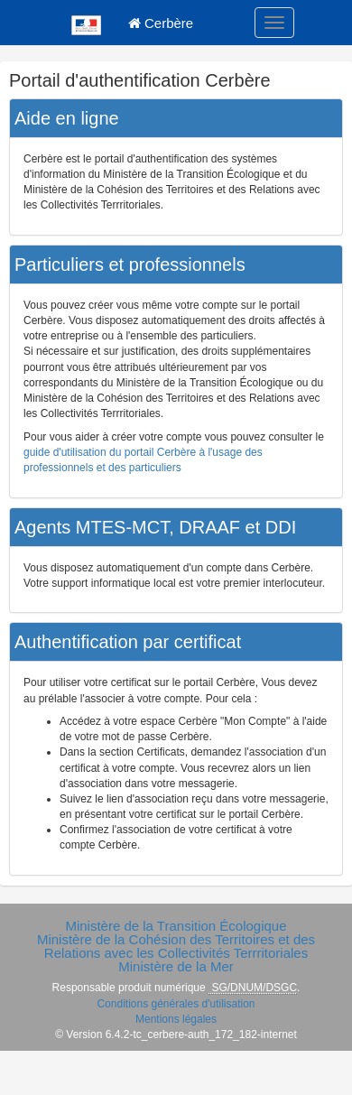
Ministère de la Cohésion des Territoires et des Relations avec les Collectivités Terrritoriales (176, 946)
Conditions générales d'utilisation (176, 1004)
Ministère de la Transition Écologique (175, 925)
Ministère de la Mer (176, 966)
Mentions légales (176, 1019)
